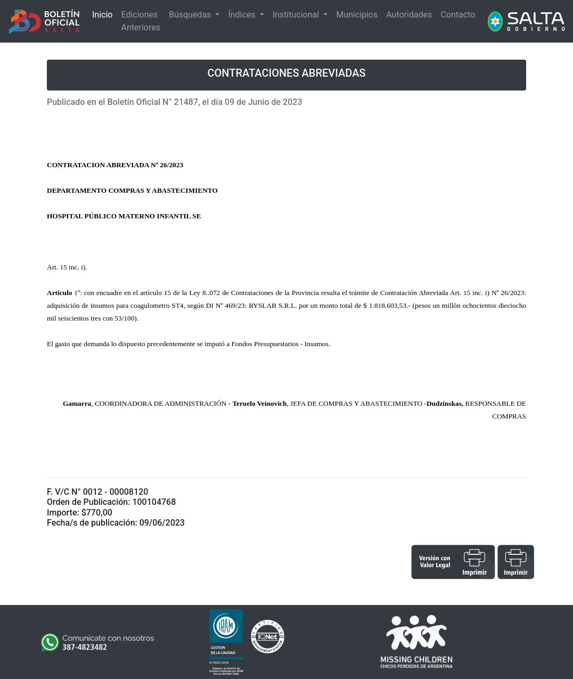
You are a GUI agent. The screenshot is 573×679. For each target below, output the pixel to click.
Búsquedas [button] (191, 15)
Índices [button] (242, 15)
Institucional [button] (297, 15)
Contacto (457, 15)
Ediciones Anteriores (140, 21)
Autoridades (409, 15)
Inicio (102, 15)
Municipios (357, 15)
